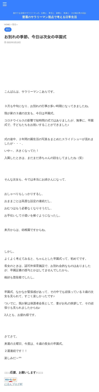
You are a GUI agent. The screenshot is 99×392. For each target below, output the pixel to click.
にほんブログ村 (14, 384)
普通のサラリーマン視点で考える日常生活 (49, 17)
